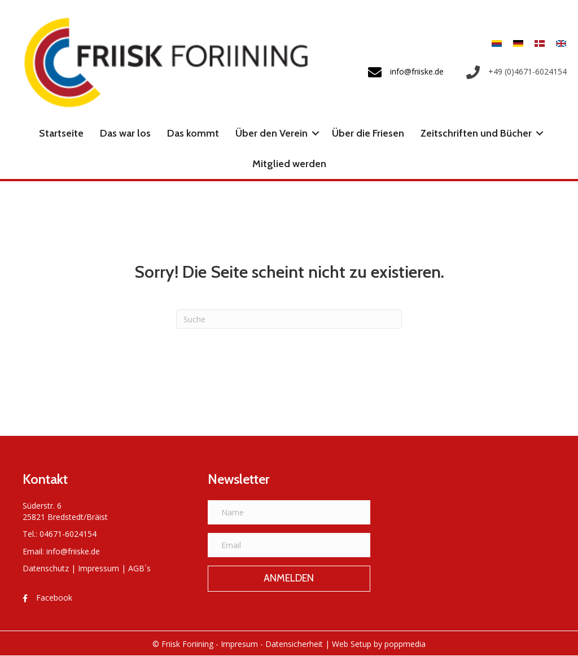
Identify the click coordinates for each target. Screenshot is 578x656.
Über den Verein (271, 133)
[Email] (289, 545)
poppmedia (405, 643)
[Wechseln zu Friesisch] (496, 43)
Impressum (98, 568)
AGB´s (139, 568)
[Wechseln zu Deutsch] (518, 43)
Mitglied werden (289, 164)
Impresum (239, 643)
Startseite (61, 133)
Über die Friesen (368, 133)
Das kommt (193, 133)
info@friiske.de (73, 551)
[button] (315, 133)
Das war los (125, 133)
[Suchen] (289, 319)
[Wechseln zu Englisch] (558, 43)
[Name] (289, 512)
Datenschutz (46, 568)
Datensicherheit (294, 643)
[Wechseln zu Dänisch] (539, 43)
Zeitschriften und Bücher (476, 133)
